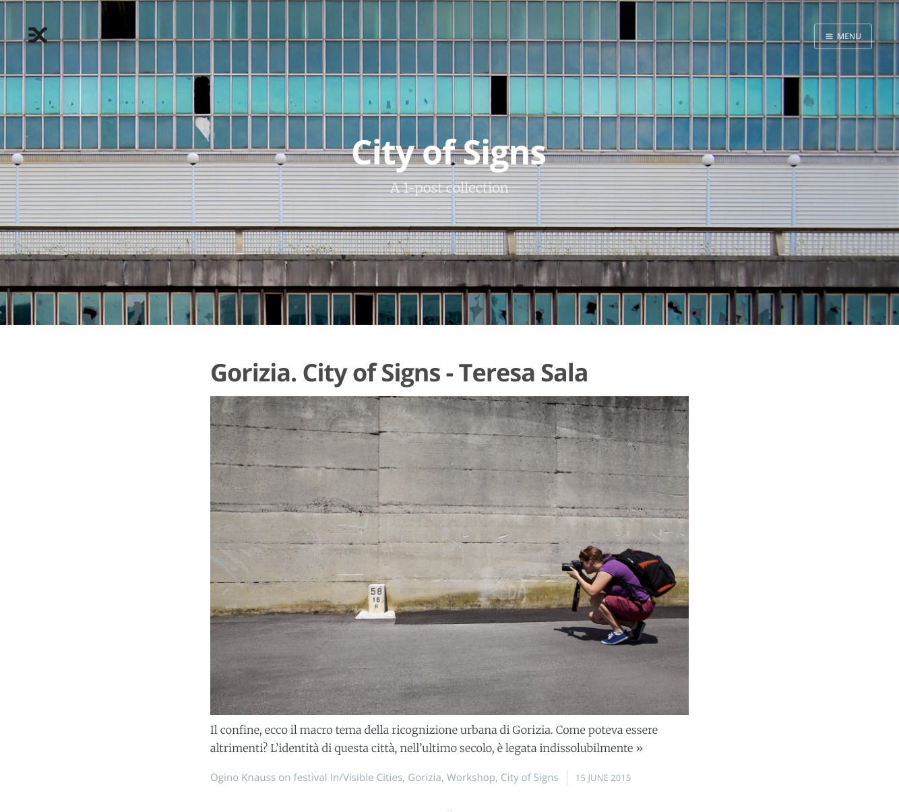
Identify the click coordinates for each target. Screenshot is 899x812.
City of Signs (530, 777)
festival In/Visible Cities (348, 777)
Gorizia (424, 777)
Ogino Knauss (243, 777)
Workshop (471, 777)
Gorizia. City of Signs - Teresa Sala (399, 372)
